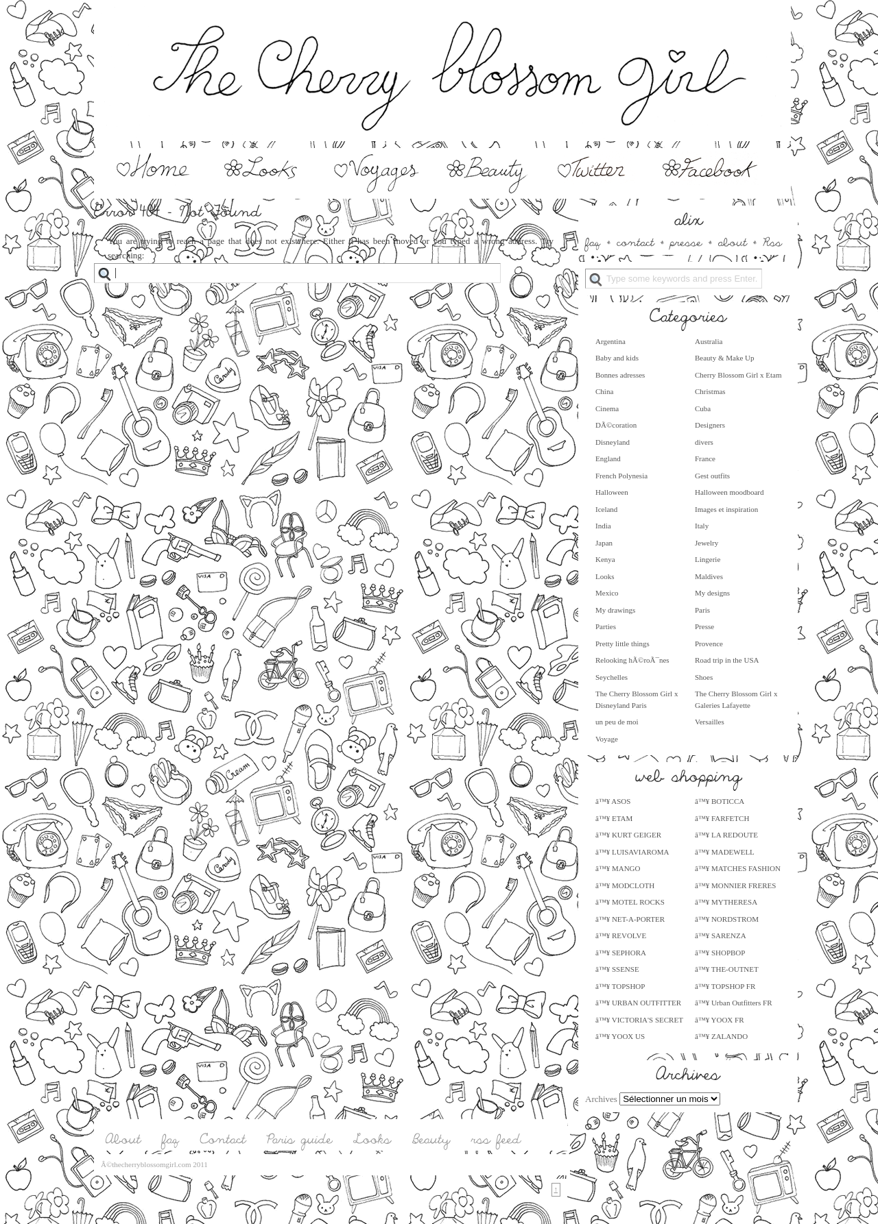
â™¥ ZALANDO (721, 1036)
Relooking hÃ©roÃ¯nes (632, 660)
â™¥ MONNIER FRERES (735, 885)
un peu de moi (617, 722)
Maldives (709, 576)
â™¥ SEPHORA (620, 952)
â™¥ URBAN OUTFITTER (638, 1003)
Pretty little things (622, 643)
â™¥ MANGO (617, 868)
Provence (709, 643)
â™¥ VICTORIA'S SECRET (639, 1020)
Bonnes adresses (620, 375)
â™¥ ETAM (613, 818)
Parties (605, 626)
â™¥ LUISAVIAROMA (632, 852)
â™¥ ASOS (612, 801)
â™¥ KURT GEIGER (628, 835)
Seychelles (611, 677)
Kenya (605, 559)
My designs (712, 593)
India (603, 526)
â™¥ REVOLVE (620, 935)
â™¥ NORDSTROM (727, 919)
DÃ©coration (616, 425)
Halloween (611, 492)
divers (704, 442)
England (608, 458)
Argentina (610, 341)
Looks (605, 576)
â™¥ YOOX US (620, 1036)
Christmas (710, 391)
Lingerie (707, 559)
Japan (604, 543)
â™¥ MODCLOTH (624, 885)
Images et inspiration (726, 509)
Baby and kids (617, 358)
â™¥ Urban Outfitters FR (733, 1003)
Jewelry (706, 543)
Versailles (709, 722)
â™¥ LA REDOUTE (726, 835)
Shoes (704, 677)
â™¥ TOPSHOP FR (725, 986)
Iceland (606, 509)
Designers (710, 425)
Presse (704, 626)
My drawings (615, 610)
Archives (601, 1099)
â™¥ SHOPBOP (720, 952)
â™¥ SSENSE (617, 969)
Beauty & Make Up (724, 358)
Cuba (703, 408)
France (705, 458)
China (604, 391)
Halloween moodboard (729, 492)
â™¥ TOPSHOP (620, 986)
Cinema (607, 408)
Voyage (606, 739)
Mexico (607, 593)
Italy (702, 526)
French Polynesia (621, 476)
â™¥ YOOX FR (719, 1020)
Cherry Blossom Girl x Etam (738, 375)
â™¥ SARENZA (720, 935)
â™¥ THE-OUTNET (727, 969)
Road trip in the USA (727, 660)
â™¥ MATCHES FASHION (738, 868)
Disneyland (612, 442)
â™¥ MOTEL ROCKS (630, 902)
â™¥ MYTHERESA (726, 902)
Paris (702, 610)
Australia (708, 341)
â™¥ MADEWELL (725, 852)
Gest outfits (712, 476)
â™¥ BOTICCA (719, 801)
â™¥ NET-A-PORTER (630, 919)
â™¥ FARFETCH (722, 818)
